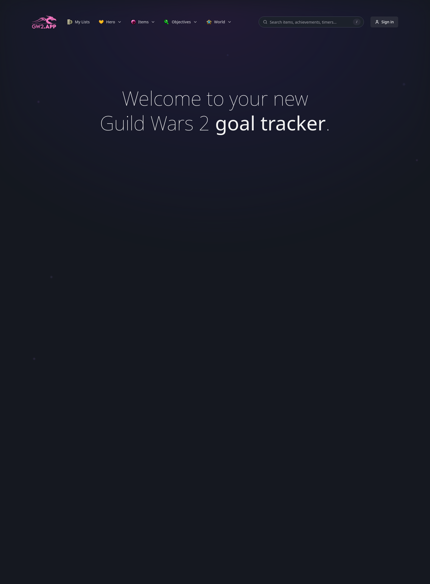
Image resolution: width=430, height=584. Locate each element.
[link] (78, 22)
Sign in (384, 21)
